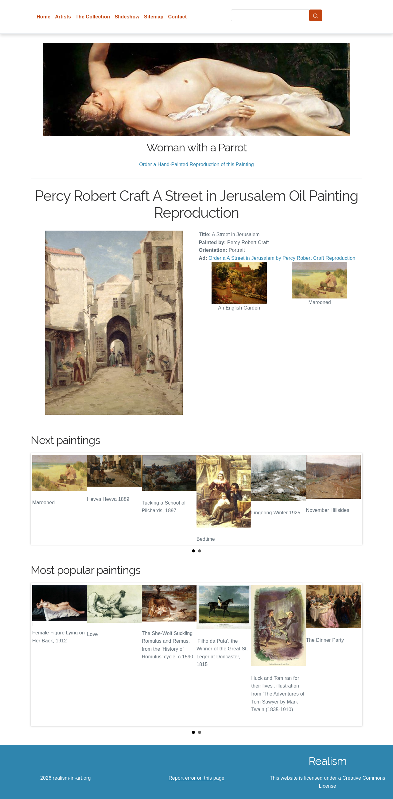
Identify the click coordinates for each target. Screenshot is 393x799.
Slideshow (127, 16)
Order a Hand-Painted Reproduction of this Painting (196, 164)
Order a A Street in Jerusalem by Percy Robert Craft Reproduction (281, 258)
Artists (63, 16)
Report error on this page (196, 778)
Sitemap (153, 16)
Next (353, 499)
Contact (177, 16)
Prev (40, 499)
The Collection (93, 16)
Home (43, 16)
